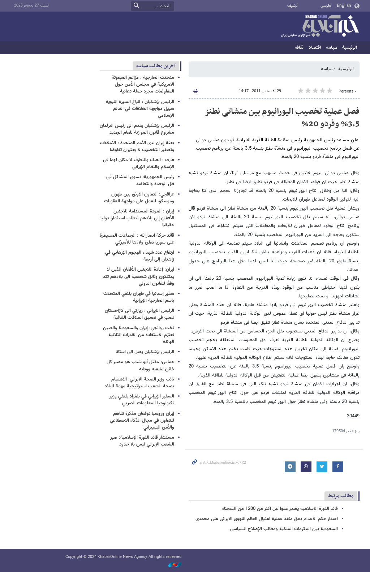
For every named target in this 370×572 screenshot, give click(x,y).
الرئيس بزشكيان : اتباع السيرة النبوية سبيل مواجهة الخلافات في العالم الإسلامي (140, 108)
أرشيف (292, 6)
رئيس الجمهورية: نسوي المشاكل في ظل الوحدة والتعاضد (140, 180)
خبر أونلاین (320, 26)
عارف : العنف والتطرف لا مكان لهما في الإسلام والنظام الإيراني (138, 163)
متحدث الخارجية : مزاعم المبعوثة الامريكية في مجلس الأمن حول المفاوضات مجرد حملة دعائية (143, 84)
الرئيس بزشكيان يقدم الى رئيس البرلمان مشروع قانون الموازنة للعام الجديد (137, 129)
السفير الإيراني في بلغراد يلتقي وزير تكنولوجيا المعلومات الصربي (141, 400)
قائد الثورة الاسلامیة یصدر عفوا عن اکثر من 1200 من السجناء (280, 508)
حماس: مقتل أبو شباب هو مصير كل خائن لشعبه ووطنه (140, 365)
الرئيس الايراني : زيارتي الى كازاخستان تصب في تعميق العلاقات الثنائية (139, 314)
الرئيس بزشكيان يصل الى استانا (145, 352)
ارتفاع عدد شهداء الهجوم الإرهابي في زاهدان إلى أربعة (139, 256)
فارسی (325, 6)
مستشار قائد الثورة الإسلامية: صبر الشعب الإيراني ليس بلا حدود (142, 441)
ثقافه (299, 48)
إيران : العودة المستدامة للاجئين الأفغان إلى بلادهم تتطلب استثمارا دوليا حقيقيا (137, 218)
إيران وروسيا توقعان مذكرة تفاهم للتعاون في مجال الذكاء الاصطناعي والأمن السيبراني (142, 420)
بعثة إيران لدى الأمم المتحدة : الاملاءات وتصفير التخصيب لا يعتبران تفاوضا (137, 146)
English (344, 6)
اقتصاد (315, 48)
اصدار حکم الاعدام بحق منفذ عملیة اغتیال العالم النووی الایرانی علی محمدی (266, 518)
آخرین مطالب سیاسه (156, 66)
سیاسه (331, 48)
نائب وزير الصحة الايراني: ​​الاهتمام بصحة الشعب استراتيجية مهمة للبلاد (139, 383)
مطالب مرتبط (341, 496)
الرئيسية (349, 48)
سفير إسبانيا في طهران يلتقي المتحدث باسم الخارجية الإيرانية (138, 297)
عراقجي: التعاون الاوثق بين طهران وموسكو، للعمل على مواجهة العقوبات (139, 198)
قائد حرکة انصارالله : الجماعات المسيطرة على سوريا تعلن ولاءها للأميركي (137, 239)
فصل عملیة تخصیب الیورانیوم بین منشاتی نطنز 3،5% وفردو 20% (282, 117)
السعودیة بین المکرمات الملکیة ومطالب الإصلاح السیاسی (284, 529)
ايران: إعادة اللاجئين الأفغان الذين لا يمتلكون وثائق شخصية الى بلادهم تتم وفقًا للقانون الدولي (138, 276)
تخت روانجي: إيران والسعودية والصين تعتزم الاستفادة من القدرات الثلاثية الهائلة (138, 334)
